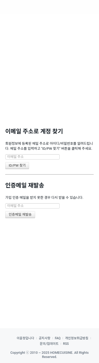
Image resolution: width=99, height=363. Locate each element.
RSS (66, 344)
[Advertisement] (49, 65)
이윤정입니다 (25, 338)
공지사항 (44, 338)
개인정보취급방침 (76, 338)
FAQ (58, 338)
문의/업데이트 (49, 344)
